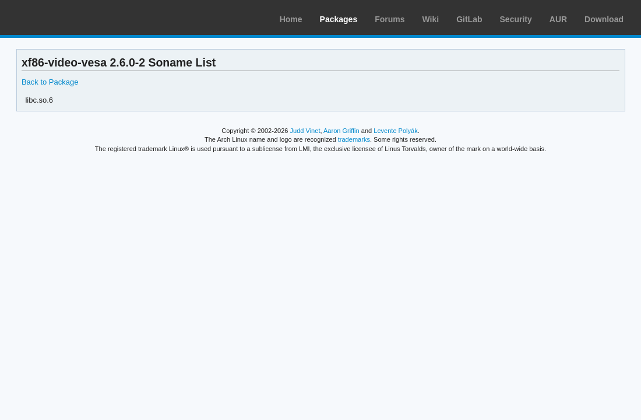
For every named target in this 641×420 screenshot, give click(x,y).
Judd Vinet (305, 130)
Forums (389, 19)
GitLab (469, 19)
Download (604, 19)
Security (516, 19)
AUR (558, 19)
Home (291, 19)
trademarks (354, 139)
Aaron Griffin (341, 130)
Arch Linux (64, 17)
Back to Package (50, 82)
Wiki (430, 19)
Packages (339, 19)
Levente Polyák (395, 130)
